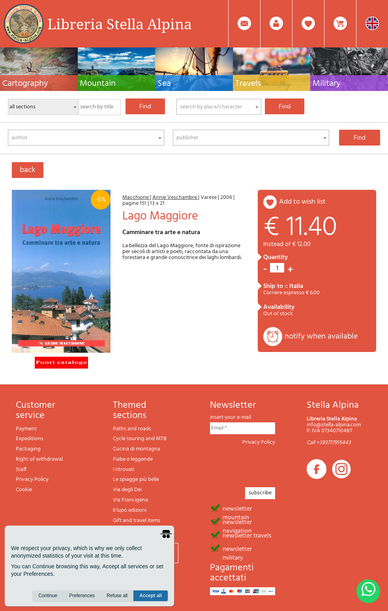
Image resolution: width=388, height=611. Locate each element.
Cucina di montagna (136, 449)
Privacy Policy (32, 479)
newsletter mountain (237, 508)
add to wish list (302, 202)
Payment (26, 429)
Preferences (82, 595)
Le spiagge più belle (136, 479)
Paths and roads (132, 429)
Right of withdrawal (39, 459)
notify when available (321, 336)
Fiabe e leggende (133, 459)
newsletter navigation (237, 521)
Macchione (136, 197)
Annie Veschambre (175, 197)
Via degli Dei (127, 490)
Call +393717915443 (329, 442)
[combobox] (218, 107)
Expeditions (29, 439)
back (28, 170)
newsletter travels (247, 535)
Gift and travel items (136, 520)
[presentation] (270, 463)
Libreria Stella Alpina (119, 23)
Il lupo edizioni (129, 510)
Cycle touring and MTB (140, 439)
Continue (47, 595)
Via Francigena (130, 500)
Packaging (28, 449)
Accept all (150, 595)
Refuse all (117, 595)
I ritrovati (123, 469)
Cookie (24, 490)
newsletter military (237, 548)
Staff (21, 469)
